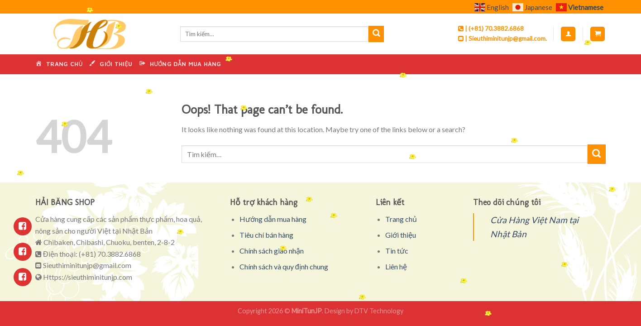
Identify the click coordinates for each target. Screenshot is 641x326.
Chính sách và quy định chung (283, 266)
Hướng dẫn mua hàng (272, 219)
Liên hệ (396, 266)
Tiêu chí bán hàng (266, 234)
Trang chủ (401, 219)
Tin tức (396, 250)
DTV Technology (378, 311)
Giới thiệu (400, 234)
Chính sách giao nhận (271, 250)
